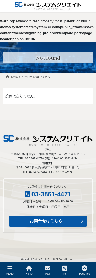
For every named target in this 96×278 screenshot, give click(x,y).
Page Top (84, 270)
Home (29, 270)
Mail (47, 270)
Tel (64, 270)
